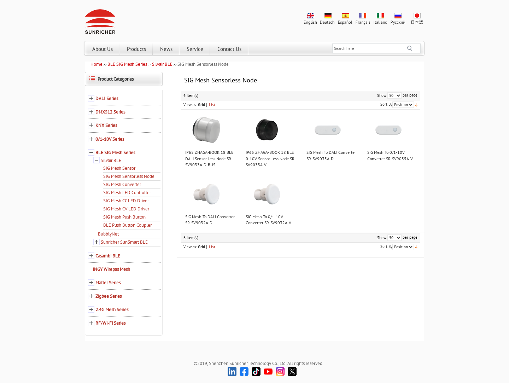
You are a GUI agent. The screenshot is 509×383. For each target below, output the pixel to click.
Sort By (386, 104)
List (212, 104)
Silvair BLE (162, 64)
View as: (190, 104)
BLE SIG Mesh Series (127, 64)
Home (96, 64)
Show (381, 95)
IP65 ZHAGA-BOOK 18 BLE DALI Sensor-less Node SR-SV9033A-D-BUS (209, 158)
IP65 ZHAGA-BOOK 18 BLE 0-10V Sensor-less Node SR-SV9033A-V (271, 158)
